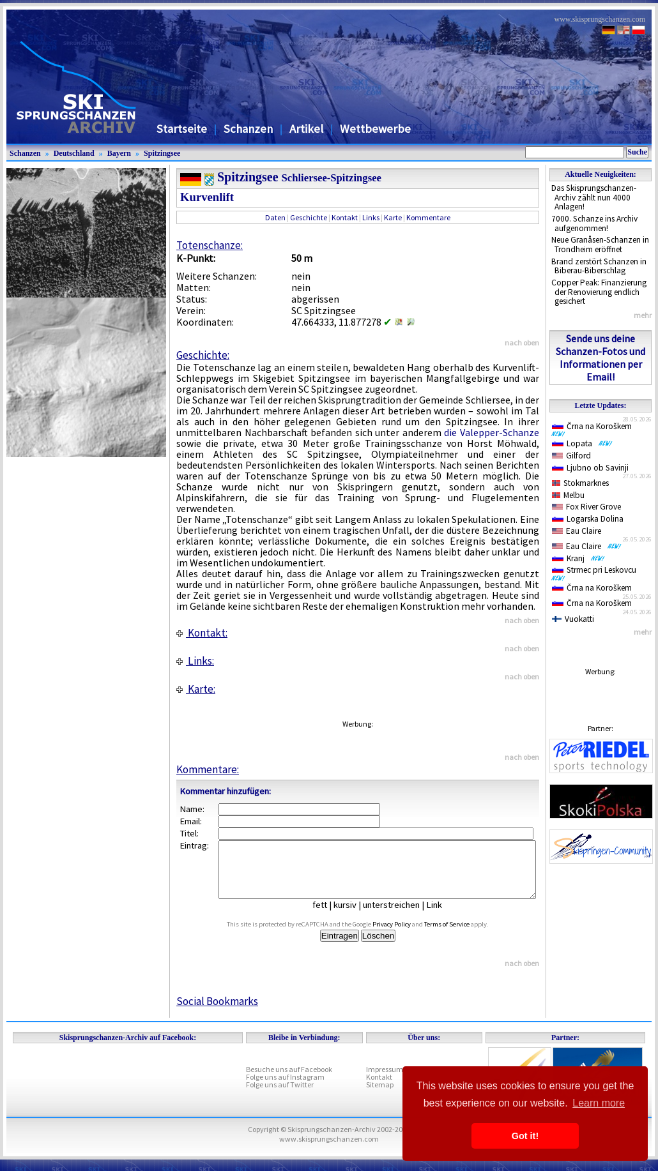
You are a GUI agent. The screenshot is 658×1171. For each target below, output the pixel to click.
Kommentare (428, 217)
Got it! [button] (525, 1136)
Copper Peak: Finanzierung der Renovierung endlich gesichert (599, 291)
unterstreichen (400, 916)
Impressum (384, 1080)
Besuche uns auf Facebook (289, 1080)
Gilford (571, 455)
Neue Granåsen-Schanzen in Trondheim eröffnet (600, 244)
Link (444, 916)
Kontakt (345, 217)
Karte (393, 217)
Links (370, 217)
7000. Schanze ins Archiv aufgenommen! (594, 223)
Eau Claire (576, 530)
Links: (195, 661)
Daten (275, 217)
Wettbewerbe (375, 128)
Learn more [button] (598, 1103)
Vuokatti (573, 619)
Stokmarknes (580, 483)
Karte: (195, 689)
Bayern (119, 153)
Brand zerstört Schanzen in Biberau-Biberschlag (599, 266)
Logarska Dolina (588, 518)
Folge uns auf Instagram (285, 1088)
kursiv (354, 916)
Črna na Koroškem (594, 429)
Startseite (182, 128)
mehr (643, 315)
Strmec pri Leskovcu (596, 572)
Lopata (582, 443)
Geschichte (308, 217)
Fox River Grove (586, 506)
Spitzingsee (162, 153)
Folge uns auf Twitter (280, 1096)
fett (329, 916)
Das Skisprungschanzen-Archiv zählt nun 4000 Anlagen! (593, 197)
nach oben (522, 342)
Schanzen (248, 128)
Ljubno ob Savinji (590, 467)
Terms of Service (461, 936)
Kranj (578, 558)
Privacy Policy (406, 936)
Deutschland (74, 153)
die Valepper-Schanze (491, 432)
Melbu (568, 495)
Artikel (306, 128)
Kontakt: (201, 633)
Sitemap (380, 1096)
